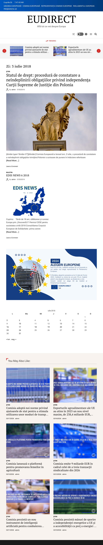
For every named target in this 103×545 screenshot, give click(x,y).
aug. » (13, 339)
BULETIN (9, 172)
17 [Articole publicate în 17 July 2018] (20, 327)
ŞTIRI (8, 71)
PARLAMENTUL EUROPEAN (83, 6)
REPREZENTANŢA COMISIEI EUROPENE (56, 6)
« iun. (8, 339)
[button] (4, 51)
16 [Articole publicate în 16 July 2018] (8, 327)
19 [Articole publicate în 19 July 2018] (49, 327)
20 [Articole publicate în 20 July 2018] (61, 327)
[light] (82, 34)
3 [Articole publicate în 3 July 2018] (19, 320)
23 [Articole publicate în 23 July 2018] (8, 330)
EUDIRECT (51, 19)
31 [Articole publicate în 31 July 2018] (20, 333)
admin (14, 89)
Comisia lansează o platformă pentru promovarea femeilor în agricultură (25, 467)
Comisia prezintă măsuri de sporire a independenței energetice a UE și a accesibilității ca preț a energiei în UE (75, 524)
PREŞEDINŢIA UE (10, 9)
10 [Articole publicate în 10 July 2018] (20, 324)
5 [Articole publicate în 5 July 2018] (48, 320)
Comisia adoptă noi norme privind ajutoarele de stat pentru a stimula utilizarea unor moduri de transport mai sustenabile (37, 52)
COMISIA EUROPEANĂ (31, 6)
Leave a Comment (12, 166)
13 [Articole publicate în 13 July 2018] (61, 324)
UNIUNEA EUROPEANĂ (12, 6)
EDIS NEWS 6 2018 (17, 175)
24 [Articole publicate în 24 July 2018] (20, 330)
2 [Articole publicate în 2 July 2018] (7, 320)
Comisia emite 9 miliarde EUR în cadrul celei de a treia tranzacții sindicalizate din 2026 (73, 467)
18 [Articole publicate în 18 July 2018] (36, 327)
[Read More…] (12, 160)
